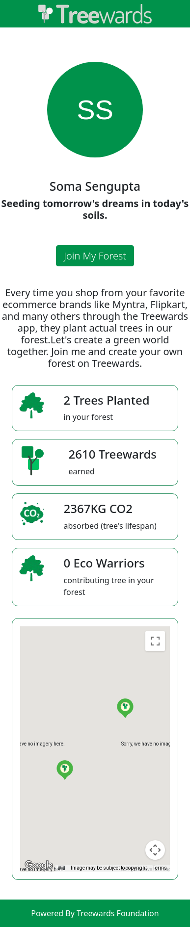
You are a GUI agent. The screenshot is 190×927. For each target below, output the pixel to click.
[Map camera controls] (155, 850)
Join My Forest (95, 255)
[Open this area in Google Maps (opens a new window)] (39, 865)
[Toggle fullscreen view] (155, 641)
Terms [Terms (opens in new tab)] (160, 868)
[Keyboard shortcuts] (61, 868)
